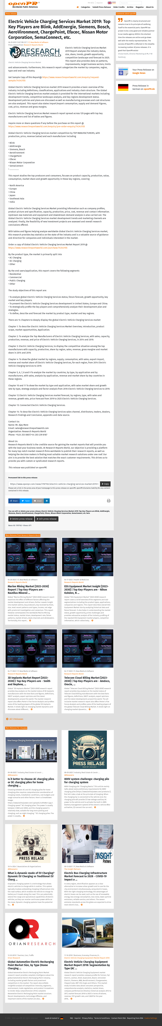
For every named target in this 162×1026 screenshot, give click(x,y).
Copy (105, 484)
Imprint (99, 3)
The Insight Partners (72, 869)
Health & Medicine (81, 580)
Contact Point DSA (118, 1018)
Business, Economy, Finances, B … (87, 955)
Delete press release (21, 519)
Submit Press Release (101, 7)
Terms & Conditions (102, 1018)
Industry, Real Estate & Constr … (30, 772)
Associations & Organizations (29, 866)
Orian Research (14, 958)
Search (147, 3)
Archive (130, 7)
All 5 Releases (14, 719)
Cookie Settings (150, 1018)
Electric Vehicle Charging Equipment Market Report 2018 (86, 958)
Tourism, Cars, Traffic (26, 955)
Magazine (140, 7)
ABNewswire (13, 775)
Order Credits (119, 7)
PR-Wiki (91, 3)
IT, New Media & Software (38, 42)
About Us (150, 7)
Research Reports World (33, 45)
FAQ (71, 1018)
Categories (85, 7)
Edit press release (47, 519)
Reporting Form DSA (135, 1018)
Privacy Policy (87, 1018)
